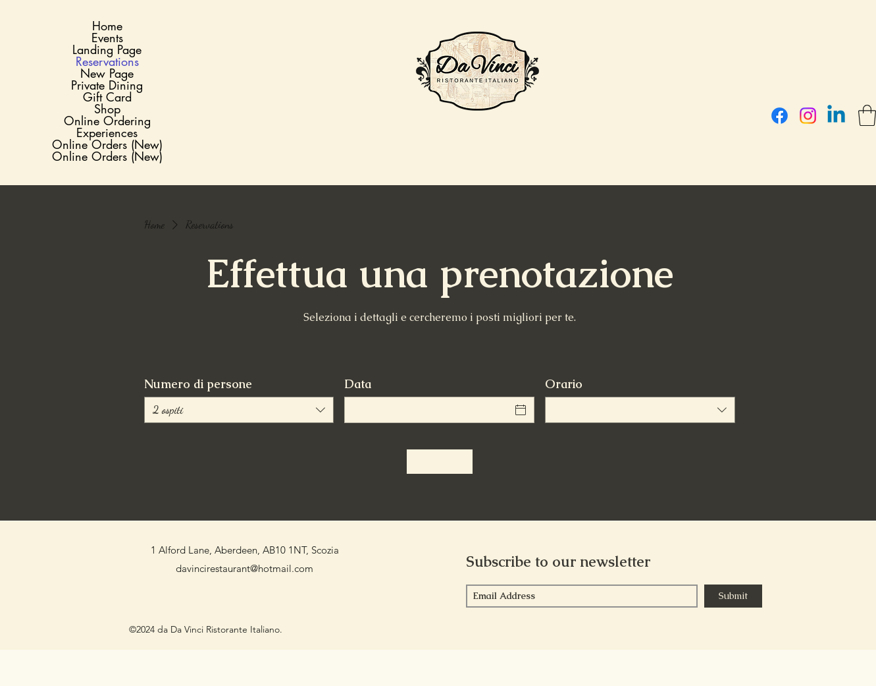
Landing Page (107, 49)
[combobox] (239, 410)
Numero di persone (198, 384)
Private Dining (107, 85)
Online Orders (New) (107, 144)
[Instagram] (808, 116)
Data (357, 384)
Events (107, 37)
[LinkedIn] (836, 116)
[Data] (427, 410)
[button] (867, 115)
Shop (107, 109)
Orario (563, 384)
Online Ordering (107, 121)
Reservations (107, 61)
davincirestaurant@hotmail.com (244, 568)
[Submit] (733, 596)
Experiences (107, 132)
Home (107, 26)
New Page (107, 73)
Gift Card (107, 97)
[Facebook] (779, 116)
